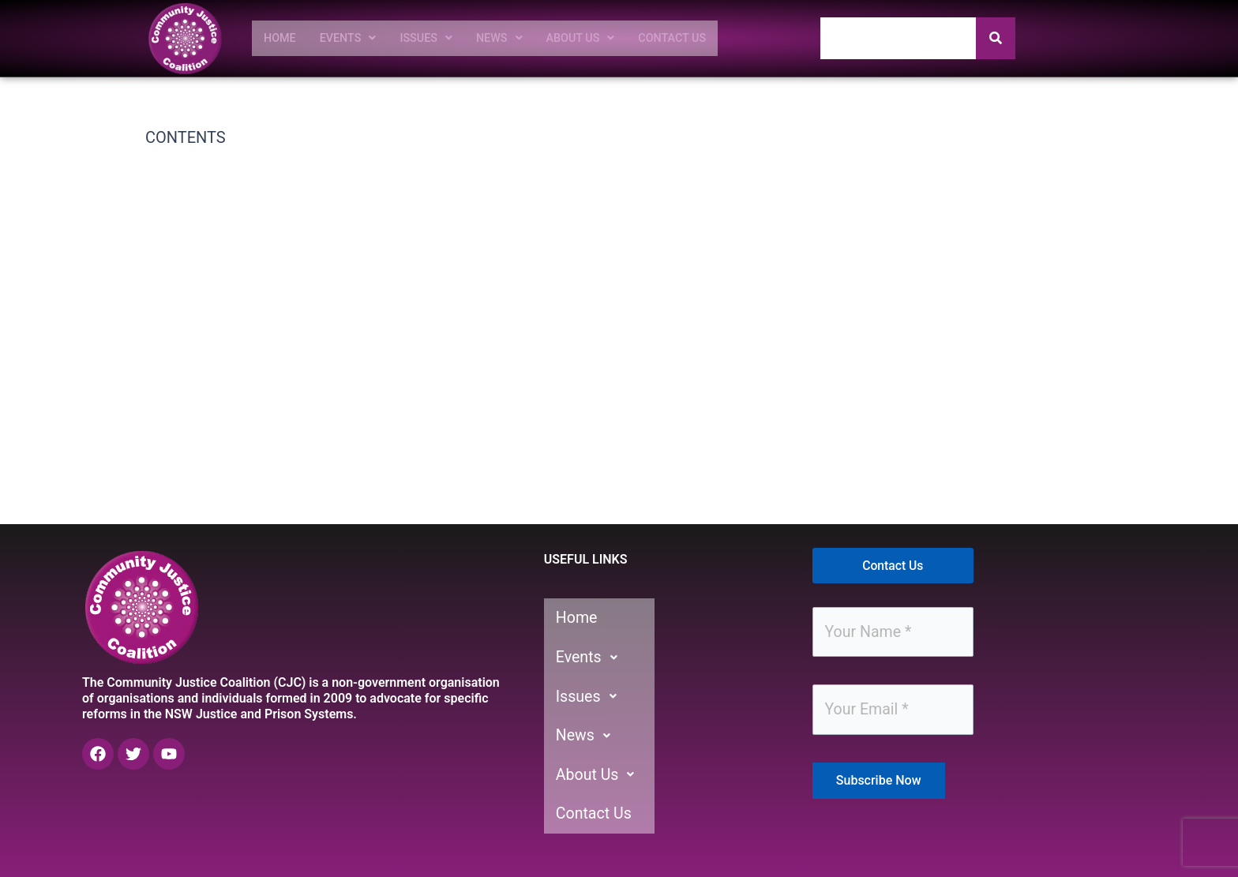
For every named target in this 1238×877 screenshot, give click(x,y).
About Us (599, 37)
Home (281, 37)
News (513, 37)
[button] (353, 38)
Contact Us (696, 37)
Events (353, 37)
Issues (436, 37)
